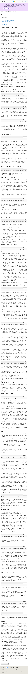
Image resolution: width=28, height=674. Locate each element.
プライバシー (21, 669)
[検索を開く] (22, 1)
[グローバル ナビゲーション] (1, 1)
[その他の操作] (26, 11)
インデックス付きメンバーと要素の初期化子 (8, 20)
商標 (21, 671)
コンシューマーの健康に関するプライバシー (7, 671)
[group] (14, 96)
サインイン (25, 1)
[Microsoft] (14, 1)
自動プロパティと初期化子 (6, 21)
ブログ (13, 669)
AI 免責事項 (2, 669)
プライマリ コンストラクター (6, 22)
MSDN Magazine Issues (7, 11)
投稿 (17, 669)
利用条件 (17, 671)
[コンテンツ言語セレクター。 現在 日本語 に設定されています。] (3, 667)
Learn (2, 11)
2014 (13, 11)
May (15, 11)
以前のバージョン (8, 669)
